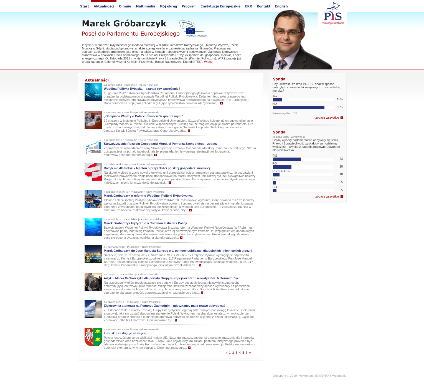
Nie (275, 104)
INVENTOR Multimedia (331, 375)
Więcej (208, 61)
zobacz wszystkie (327, 117)
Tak (275, 96)
